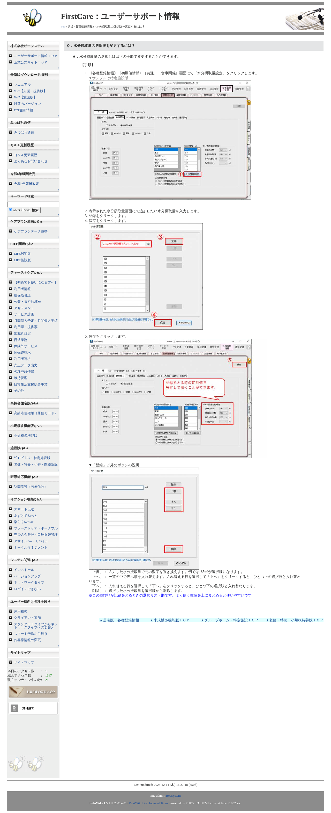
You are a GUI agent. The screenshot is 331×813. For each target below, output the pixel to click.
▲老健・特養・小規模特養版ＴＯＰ (295, 620)
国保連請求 (22, 352)
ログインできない (27, 589)
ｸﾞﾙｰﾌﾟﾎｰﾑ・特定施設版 (32, 458)
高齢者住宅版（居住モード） (36, 413)
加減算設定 (22, 333)
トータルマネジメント (31, 547)
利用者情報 (22, 289)
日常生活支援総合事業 (31, 384)
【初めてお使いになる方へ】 (36, 282)
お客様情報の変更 (27, 640)
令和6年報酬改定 (26, 184)
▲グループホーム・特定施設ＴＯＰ (230, 620)
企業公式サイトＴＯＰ (31, 62)
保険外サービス (25, 346)
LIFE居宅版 (22, 254)
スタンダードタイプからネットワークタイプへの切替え (36, 625)
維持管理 (20, 378)
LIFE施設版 (22, 260)
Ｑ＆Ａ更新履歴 (25, 155)
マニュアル (22, 84)
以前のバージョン (27, 104)
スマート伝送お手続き (31, 634)
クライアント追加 (27, 618)
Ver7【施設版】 (25, 97)
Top (63, 26)
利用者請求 (22, 359)
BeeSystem (173, 795)
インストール (24, 570)
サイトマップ (24, 662)
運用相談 (20, 611)
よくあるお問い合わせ (31, 161)
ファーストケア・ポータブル (36, 528)
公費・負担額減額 (27, 301)
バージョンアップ (27, 576)
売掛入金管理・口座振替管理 (36, 534)
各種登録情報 (24, 372)
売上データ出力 (25, 365)
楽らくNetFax (24, 522)
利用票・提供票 (25, 327)
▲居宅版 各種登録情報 (119, 620)
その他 (19, 391)
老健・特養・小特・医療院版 (36, 464)
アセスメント (24, 308)
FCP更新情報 (23, 110)
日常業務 (20, 340)
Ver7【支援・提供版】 (30, 91)
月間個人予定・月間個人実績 (36, 321)
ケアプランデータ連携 (31, 231)
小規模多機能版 (25, 436)
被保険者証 (22, 295)
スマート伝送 (24, 509)
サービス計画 (24, 314)
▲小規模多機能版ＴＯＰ (170, 620)
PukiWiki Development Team (148, 803)
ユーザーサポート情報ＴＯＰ (36, 56)
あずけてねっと (25, 516)
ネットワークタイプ (29, 582)
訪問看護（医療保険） (31, 487)
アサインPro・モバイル (31, 541)
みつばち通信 (24, 132)
